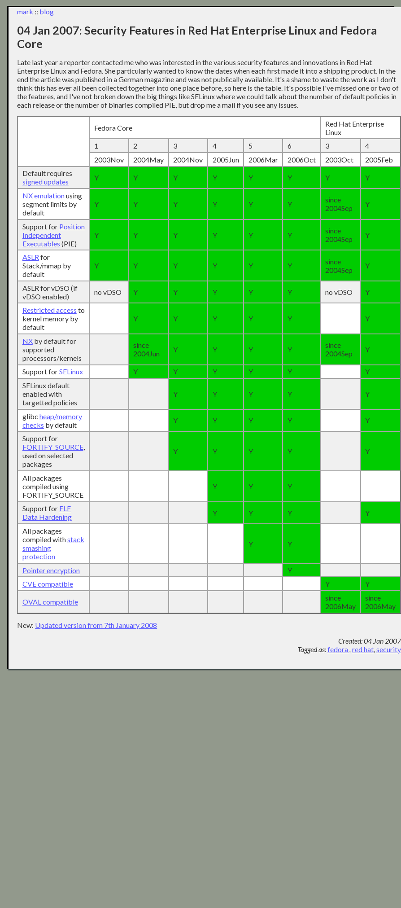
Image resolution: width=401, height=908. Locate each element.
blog (46, 11)
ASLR (30, 257)
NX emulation (43, 195)
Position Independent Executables (53, 235)
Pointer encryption (51, 570)
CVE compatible (47, 583)
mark (25, 11)
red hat (363, 649)
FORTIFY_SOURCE (52, 447)
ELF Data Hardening (47, 512)
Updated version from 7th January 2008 (96, 625)
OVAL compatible (50, 601)
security (388, 649)
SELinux (71, 371)
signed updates (45, 181)
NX (27, 341)
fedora (338, 649)
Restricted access (49, 310)
